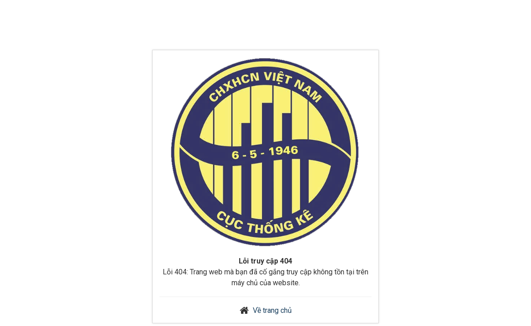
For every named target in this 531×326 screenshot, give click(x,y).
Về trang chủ (272, 310)
